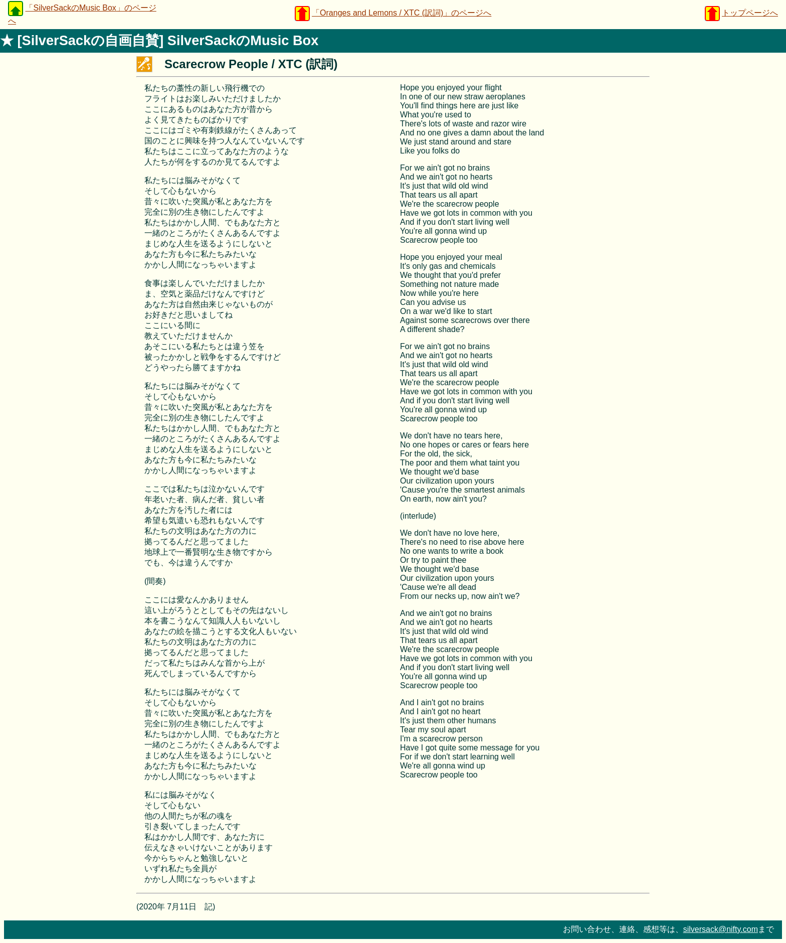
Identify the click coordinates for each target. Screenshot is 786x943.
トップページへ (750, 13)
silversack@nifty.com (720, 929)
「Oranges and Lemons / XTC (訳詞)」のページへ (401, 13)
